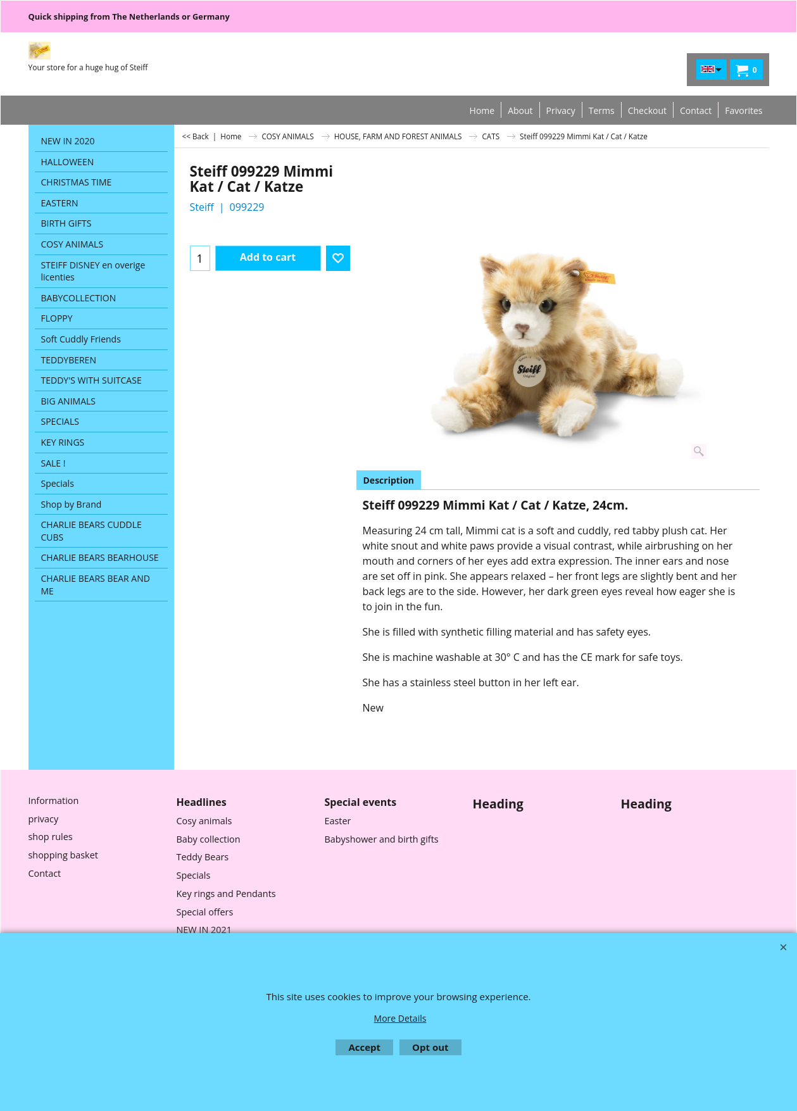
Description (389, 480)
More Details (400, 1018)
